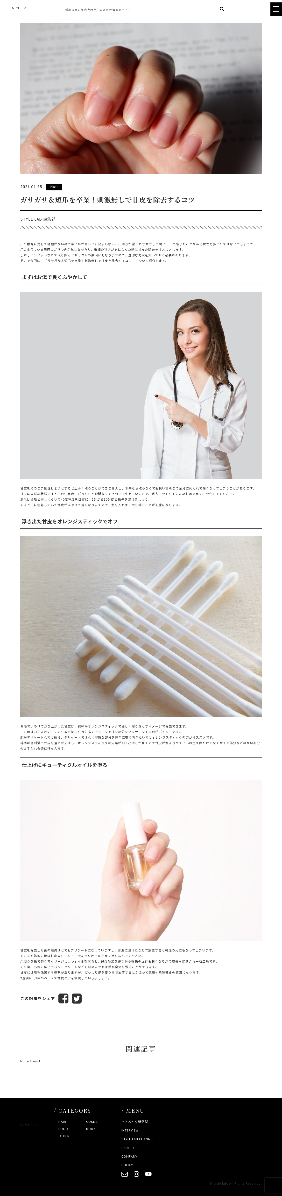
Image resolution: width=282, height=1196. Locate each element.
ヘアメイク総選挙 (134, 1121)
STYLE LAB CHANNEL (137, 1139)
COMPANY (129, 1156)
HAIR (62, 1121)
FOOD (63, 1128)
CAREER (127, 1147)
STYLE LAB (20, 7)
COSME (92, 1121)
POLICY (127, 1165)
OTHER (64, 1136)
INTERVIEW (130, 1130)
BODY (90, 1128)
